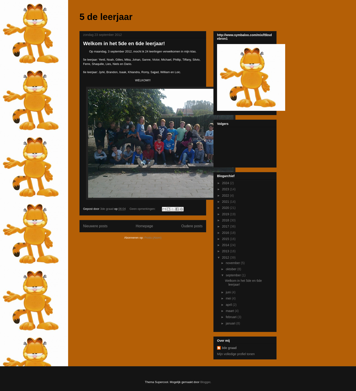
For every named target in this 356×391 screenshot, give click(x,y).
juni (229, 292)
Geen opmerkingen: (143, 208)
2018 (226, 220)
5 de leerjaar (106, 17)
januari (231, 323)
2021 (226, 201)
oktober (231, 269)
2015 (226, 239)
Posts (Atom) (152, 237)
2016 (226, 233)
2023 (226, 189)
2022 (226, 195)
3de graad (229, 348)
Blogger (205, 382)
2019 (226, 214)
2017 (226, 226)
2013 (226, 251)
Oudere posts (192, 226)
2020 (226, 208)
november (233, 263)
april (229, 305)
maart (230, 311)
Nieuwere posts (95, 226)
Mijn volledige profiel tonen (236, 354)
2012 (226, 257)
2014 (226, 245)
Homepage (144, 226)
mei (229, 298)
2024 (226, 183)
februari (231, 317)
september (234, 275)
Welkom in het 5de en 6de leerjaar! (124, 43)
